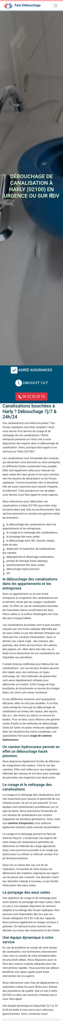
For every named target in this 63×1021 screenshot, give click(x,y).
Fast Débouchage (28, 5)
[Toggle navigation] (55, 5)
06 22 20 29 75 (31, 396)
